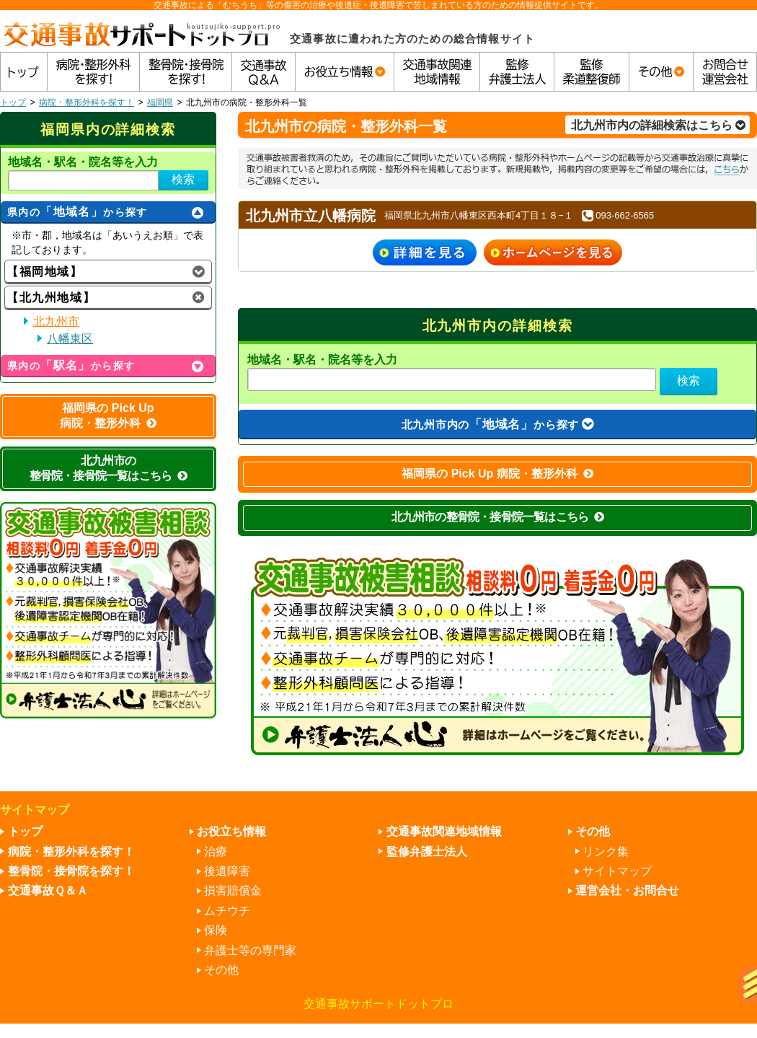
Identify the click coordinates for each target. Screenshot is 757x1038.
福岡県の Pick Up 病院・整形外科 (497, 473)
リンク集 (606, 851)
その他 (221, 970)
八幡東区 (70, 339)
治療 (215, 851)
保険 (215, 930)
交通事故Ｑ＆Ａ (48, 890)
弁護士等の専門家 (250, 950)
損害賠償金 (233, 890)
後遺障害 (227, 871)
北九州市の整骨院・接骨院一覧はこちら (497, 517)
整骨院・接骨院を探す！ (71, 871)
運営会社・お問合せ (627, 890)
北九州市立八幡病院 (311, 215)
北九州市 (56, 321)
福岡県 (160, 102)
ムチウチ (227, 911)
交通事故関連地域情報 (444, 831)
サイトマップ (617, 871)
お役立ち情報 (231, 831)
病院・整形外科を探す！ (86, 102)
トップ (13, 102)
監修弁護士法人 (426, 851)
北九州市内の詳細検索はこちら (658, 125)
